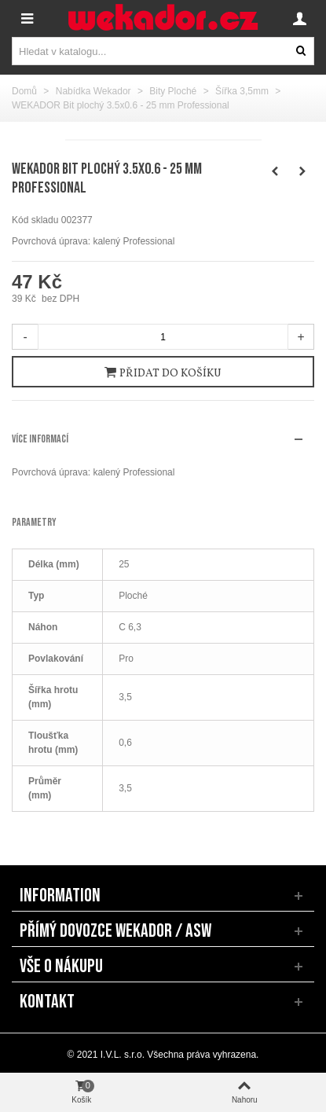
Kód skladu (35, 220)
